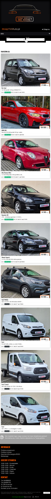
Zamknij (47, 492)
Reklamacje (4, 456)
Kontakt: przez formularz (9, 488)
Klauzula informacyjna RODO (10, 454)
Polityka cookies (6, 452)
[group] (25, 14)
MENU (2, 34)
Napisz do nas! (21, 496)
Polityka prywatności (8, 450)
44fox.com (35, 496)
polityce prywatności (28, 493)
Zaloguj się (46, 29)
